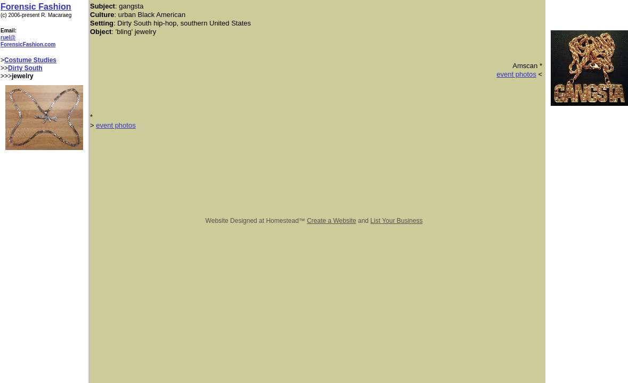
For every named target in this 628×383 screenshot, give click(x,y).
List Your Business (396, 220)
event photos (516, 74)
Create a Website (331, 220)
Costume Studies (30, 60)
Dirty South (25, 68)
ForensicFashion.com (28, 44)
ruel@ (8, 37)
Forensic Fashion (36, 6)
